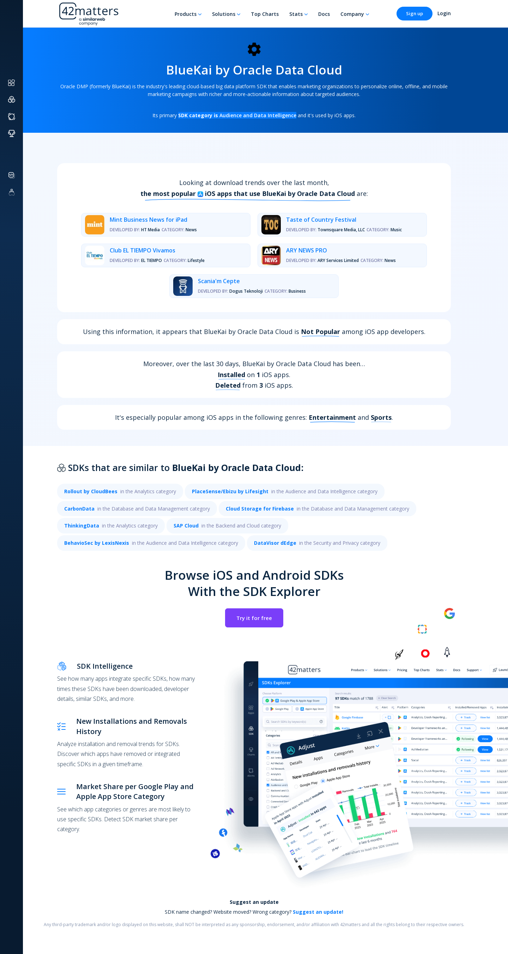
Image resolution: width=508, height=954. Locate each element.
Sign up (414, 13)
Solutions (223, 14)
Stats (296, 14)
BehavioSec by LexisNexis (96, 542)
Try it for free (254, 617)
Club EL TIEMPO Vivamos (142, 250)
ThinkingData (81, 525)
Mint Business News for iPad (148, 219)
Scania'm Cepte (219, 281)
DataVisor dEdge (275, 542)
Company (352, 14)
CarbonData (79, 508)
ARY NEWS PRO (306, 250)
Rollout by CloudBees (90, 491)
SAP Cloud (186, 525)
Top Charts (265, 14)
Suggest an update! (318, 911)
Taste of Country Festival (321, 219)
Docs (324, 14)
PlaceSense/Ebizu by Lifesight (230, 491)
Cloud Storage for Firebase (260, 508)
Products (185, 14)
